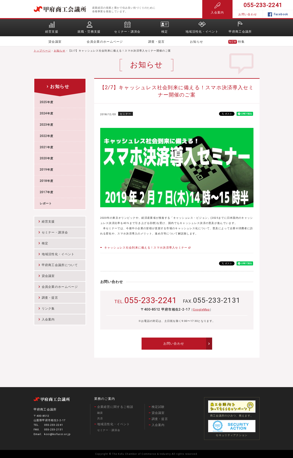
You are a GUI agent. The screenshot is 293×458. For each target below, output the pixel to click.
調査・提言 (156, 41)
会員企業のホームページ (105, 41)
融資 (100, 413)
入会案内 (217, 8)
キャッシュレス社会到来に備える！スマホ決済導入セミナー (146, 248)
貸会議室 (55, 41)
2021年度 (46, 147)
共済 (100, 418)
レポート (46, 203)
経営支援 (48, 221)
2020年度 (46, 158)
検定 (45, 243)
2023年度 (46, 125)
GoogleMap (201, 310)
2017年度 (46, 192)
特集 (241, 41)
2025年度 (46, 102)
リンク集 (48, 308)
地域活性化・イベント (58, 254)
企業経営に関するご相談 (115, 407)
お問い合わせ (247, 14)
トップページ (42, 50)
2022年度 (46, 136)
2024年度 (46, 113)
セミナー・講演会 (55, 232)
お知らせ (196, 41)
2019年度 (46, 170)
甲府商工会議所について (60, 265)
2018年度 (46, 181)
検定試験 (158, 407)
